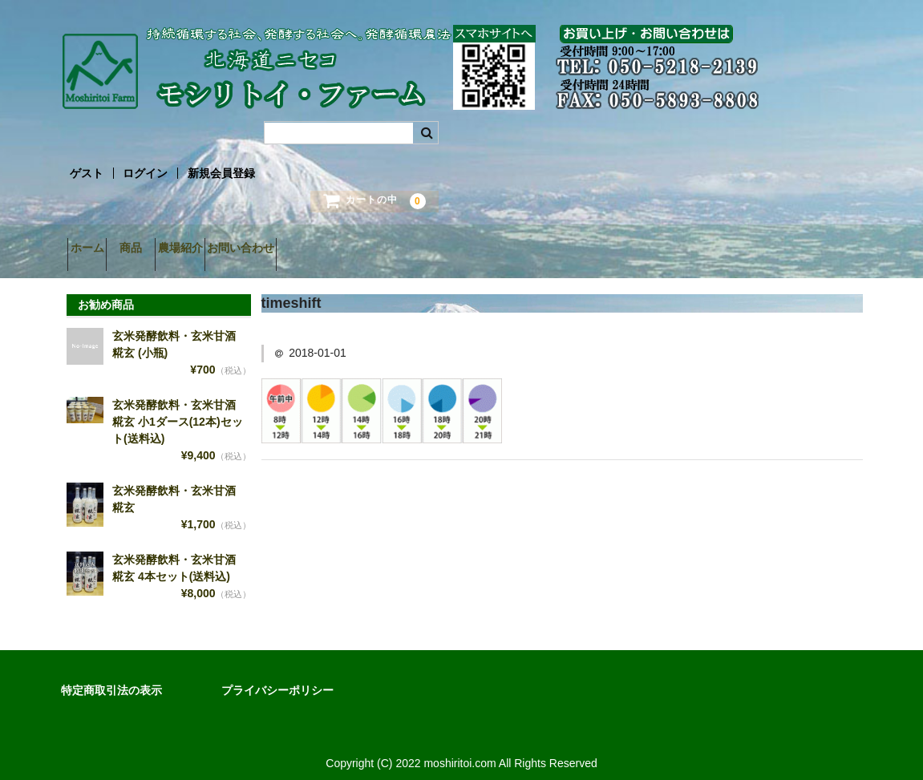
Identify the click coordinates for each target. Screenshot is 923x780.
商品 (166, 249)
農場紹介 (243, 249)
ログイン (145, 173)
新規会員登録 (221, 173)
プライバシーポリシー (277, 678)
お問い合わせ (332, 249)
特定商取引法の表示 (111, 678)
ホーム (94, 249)
